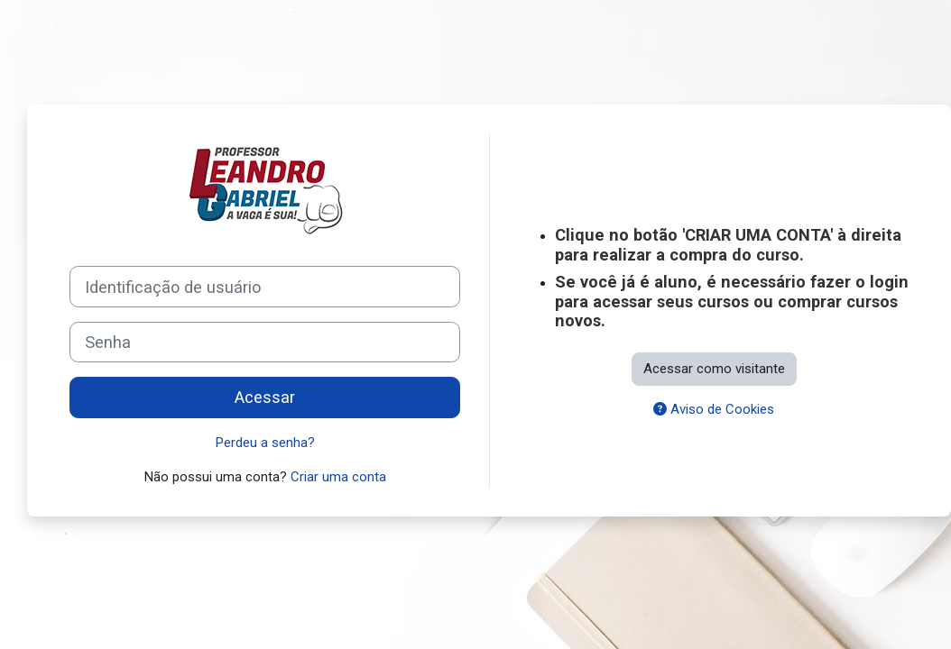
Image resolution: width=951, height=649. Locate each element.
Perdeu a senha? (265, 442)
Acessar (265, 397)
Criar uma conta (338, 477)
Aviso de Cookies (713, 409)
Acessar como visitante (714, 369)
